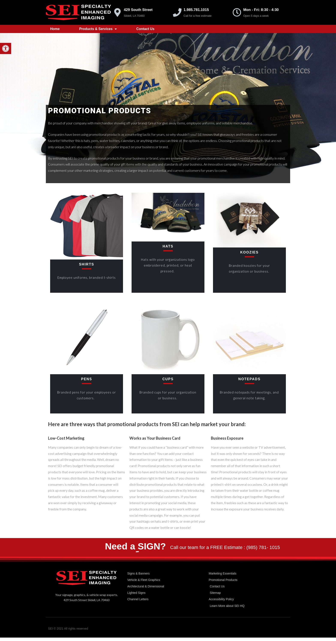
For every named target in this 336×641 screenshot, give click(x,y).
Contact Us (145, 29)
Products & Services (98, 29)
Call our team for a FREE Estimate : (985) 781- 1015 (225, 547)
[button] (5, 48)
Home (55, 29)
